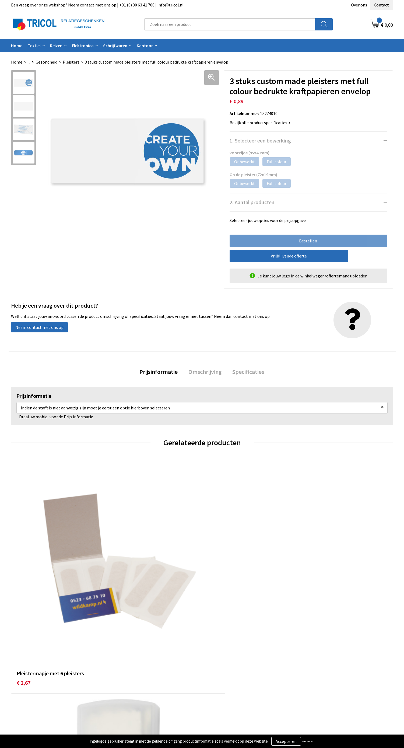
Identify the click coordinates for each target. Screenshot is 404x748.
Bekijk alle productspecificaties (260, 122)
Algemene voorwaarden (325, 657)
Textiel (34, 45)
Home (16, 45)
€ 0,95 (310, 573)
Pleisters (71, 62)
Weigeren (308, 741)
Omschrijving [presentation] (205, 372)
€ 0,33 (119, 573)
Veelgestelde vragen (132, 673)
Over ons (359, 5)
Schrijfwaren (115, 45)
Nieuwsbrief (125, 665)
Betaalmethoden (224, 665)
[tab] (161, 372)
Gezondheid (46, 62)
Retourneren (220, 673)
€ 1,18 (215, 573)
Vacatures (123, 681)
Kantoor (145, 45)
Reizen (56, 45)
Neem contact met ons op (39, 327)
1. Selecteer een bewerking (260, 140)
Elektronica (83, 45)
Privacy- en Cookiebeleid (325, 665)
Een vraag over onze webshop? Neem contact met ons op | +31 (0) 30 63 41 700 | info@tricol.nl (97, 5)
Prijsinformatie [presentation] (161, 372)
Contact (381, 5)
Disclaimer (313, 673)
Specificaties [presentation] (246, 372)
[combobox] (229, 24)
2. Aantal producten (252, 202)
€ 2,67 (23, 565)
